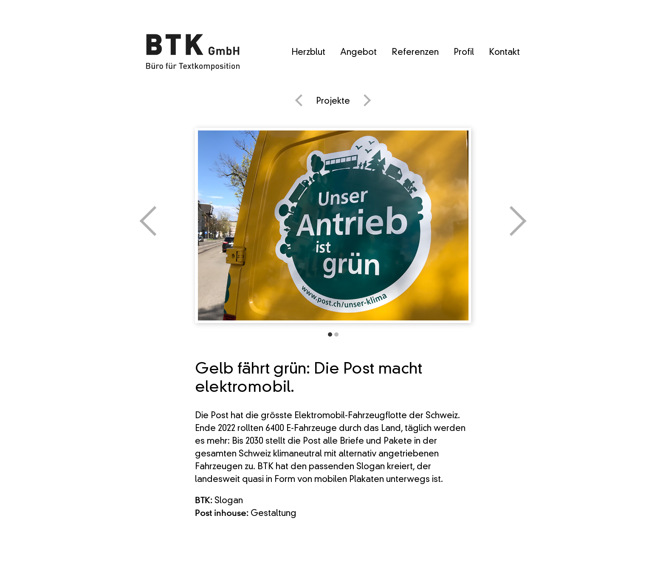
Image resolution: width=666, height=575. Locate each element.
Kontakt (504, 52)
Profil (464, 52)
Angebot (358, 52)
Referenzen (415, 52)
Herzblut (308, 52)
